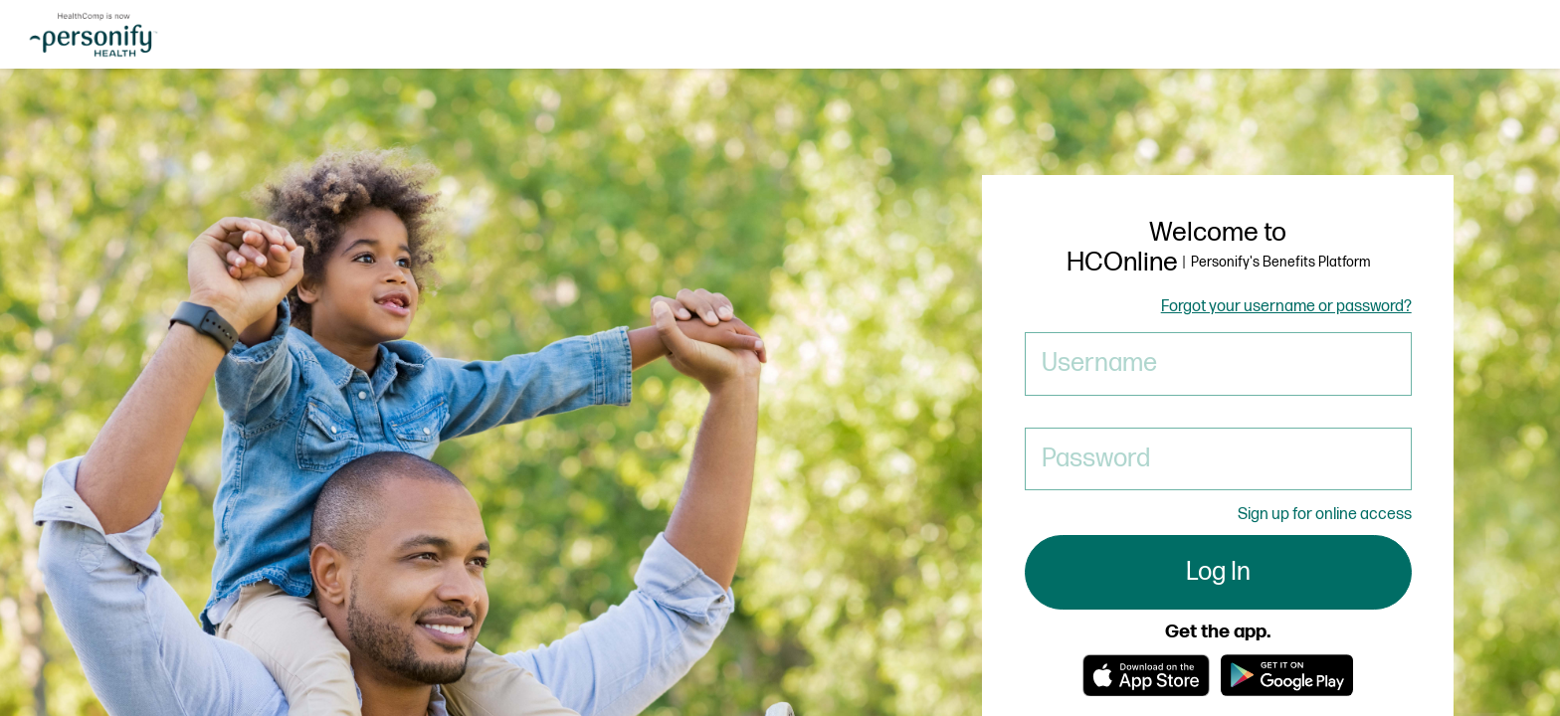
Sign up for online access (1325, 514)
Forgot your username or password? (1286, 307)
